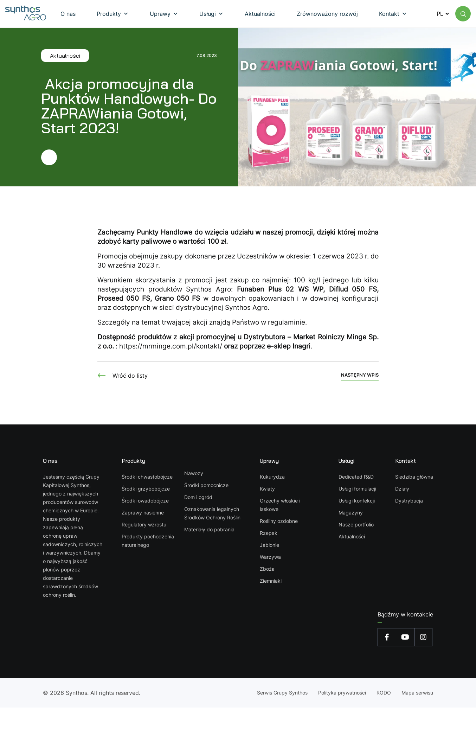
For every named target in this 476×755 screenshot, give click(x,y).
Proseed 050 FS (123, 298)
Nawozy (193, 473)
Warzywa (270, 557)
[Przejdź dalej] (129, 157)
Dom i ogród (198, 497)
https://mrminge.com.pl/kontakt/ (170, 346)
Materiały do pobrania (209, 529)
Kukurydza (272, 477)
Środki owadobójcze (145, 501)
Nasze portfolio (356, 524)
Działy (402, 489)
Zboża (267, 569)
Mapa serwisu (417, 693)
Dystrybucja (409, 501)
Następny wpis (360, 375)
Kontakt (405, 460)
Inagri (301, 346)
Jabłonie (269, 545)
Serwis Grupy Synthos (282, 693)
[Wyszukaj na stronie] (463, 13)
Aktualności (352, 536)
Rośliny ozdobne (279, 521)
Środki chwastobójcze (147, 477)
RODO (384, 693)
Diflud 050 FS (353, 289)
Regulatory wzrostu (144, 524)
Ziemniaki (271, 581)
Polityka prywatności (342, 693)
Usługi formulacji (357, 489)
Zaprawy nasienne (143, 513)
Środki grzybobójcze (146, 489)
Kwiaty (267, 489)
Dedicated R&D (356, 477)
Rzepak (269, 533)
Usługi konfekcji (357, 501)
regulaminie (286, 322)
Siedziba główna (414, 477)
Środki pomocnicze (206, 485)
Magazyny (351, 513)
